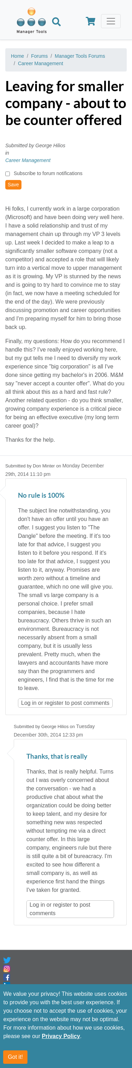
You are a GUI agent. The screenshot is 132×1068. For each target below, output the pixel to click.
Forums (39, 56)
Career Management (40, 63)
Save (13, 184)
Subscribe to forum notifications (48, 173)
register (54, 703)
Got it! (15, 1057)
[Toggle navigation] (111, 21)
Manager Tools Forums (80, 56)
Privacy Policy (61, 1036)
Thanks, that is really (56, 756)
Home (17, 56)
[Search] (56, 22)
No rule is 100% (41, 495)
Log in (29, 703)
